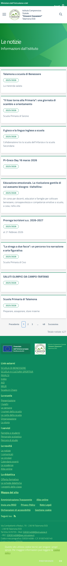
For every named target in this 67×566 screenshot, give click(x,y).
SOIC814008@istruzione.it (35, 532)
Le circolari (6, 458)
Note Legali (45, 505)
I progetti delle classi (11, 486)
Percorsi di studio (9, 440)
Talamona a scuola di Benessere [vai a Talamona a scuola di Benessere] (22, 74)
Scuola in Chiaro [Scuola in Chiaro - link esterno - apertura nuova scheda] (9, 390)
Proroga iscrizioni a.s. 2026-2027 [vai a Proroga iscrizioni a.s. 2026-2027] (23, 220)
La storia (5, 422)
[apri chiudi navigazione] (4, 14)
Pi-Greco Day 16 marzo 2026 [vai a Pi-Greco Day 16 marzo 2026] (20, 160)
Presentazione (8, 400)
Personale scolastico (11, 436)
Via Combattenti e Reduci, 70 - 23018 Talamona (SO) (24, 525)
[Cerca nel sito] (60, 15)
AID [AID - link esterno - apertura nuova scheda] (3, 382)
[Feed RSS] (14, 516)
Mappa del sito (10, 492)
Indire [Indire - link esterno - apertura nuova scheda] (4, 379)
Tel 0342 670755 (8, 532)
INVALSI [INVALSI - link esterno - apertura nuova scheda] (5, 375)
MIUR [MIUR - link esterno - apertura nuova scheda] (4, 386)
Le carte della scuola (11, 415)
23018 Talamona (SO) (12, 528)
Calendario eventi (10, 461)
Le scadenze (7, 465)
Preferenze (46, 561)
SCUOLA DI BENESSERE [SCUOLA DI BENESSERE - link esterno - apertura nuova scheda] (13, 368)
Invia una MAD (8, 505)
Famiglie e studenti (10, 433)
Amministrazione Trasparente (16, 499)
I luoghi (4, 404)
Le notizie (6, 450)
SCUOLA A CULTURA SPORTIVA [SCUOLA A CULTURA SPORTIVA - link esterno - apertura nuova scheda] (17, 371)
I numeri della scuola (11, 411)
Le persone (6, 408)
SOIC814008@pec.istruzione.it (20, 535)
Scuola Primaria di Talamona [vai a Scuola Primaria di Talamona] (20, 299)
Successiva (53, 324)
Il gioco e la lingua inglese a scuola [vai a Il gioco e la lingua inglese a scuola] (23, 130)
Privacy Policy (28, 505)
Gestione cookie (43, 510)
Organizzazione (8, 419)
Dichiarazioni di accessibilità (15, 510)
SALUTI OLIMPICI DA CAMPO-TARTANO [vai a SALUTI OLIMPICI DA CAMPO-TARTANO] (26, 277)
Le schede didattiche (11, 483)
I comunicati (7, 454)
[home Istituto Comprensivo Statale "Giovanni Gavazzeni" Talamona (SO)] (26, 14)
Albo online (6, 469)
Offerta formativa (10, 479)
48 (44, 324)
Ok (60, 561)
